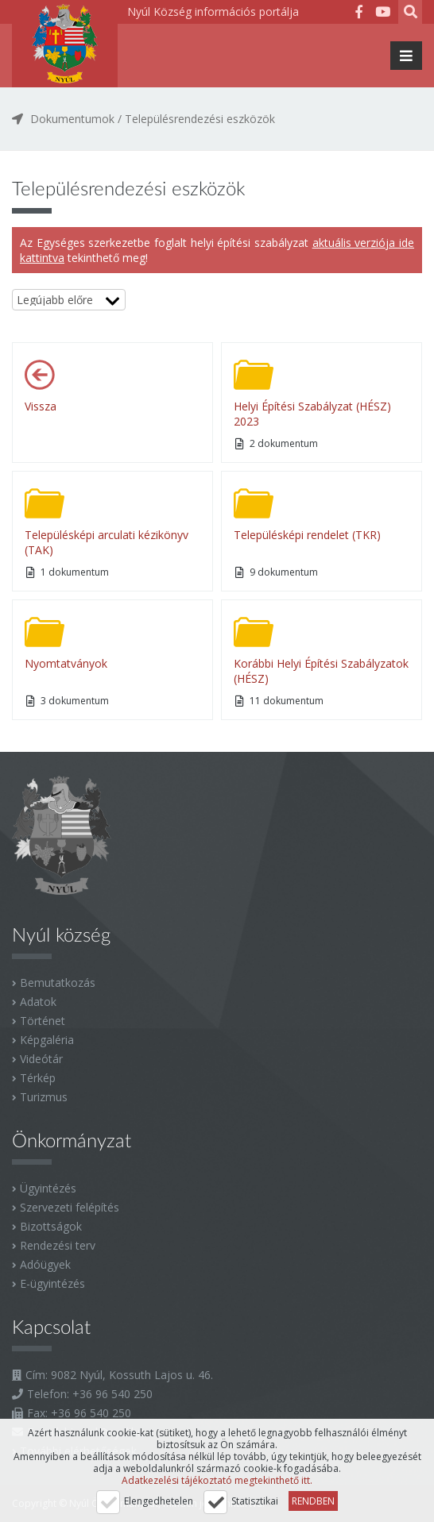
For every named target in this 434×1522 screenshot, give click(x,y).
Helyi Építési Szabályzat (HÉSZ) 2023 (312, 414)
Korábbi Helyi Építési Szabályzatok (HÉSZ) (321, 671)
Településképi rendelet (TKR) (307, 534)
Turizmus (44, 1096)
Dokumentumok (72, 118)
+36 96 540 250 (112, 1393)
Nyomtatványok (66, 663)
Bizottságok (51, 1226)
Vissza (40, 406)
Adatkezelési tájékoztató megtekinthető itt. (217, 1480)
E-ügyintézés (52, 1283)
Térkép (38, 1077)
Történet (42, 1020)
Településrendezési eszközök (200, 118)
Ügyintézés (48, 1188)
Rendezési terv (57, 1245)
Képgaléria (47, 1039)
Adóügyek (45, 1264)
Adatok (38, 1001)
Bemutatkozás (57, 982)
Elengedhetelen (158, 1501)
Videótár (41, 1058)
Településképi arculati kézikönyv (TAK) (106, 542)
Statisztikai (254, 1501)
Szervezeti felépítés (69, 1207)
